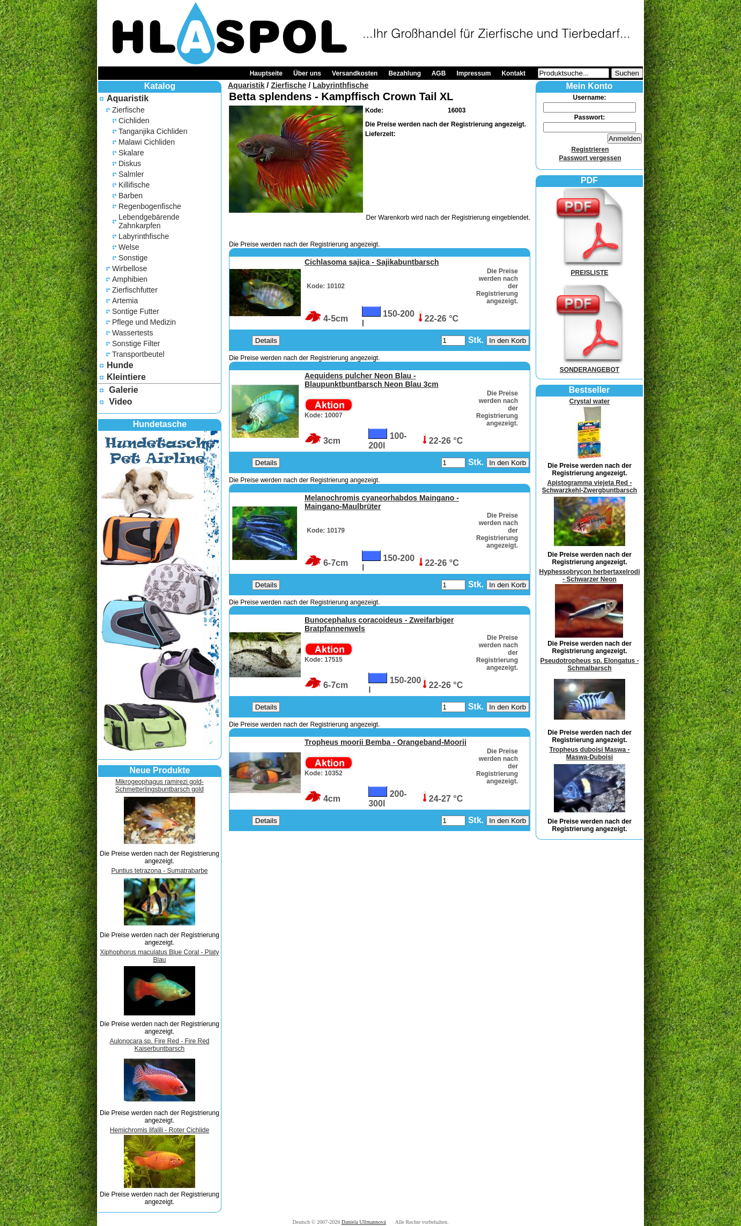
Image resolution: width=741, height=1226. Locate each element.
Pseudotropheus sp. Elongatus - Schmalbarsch (589, 664)
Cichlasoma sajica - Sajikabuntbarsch (372, 262)
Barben (130, 195)
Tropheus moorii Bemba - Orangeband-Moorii (385, 742)
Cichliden (134, 120)
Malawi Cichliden (146, 142)
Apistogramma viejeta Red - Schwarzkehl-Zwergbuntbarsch (589, 486)
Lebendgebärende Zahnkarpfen (149, 221)
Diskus (129, 163)
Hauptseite (266, 73)
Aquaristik (128, 98)
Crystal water (589, 401)
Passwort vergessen (590, 158)
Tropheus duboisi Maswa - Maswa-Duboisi (589, 753)
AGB (439, 73)
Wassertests (132, 332)
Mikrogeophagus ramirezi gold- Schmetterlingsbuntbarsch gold (159, 785)
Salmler (131, 174)
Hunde (120, 365)
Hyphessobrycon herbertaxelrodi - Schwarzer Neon (589, 575)
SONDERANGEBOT (590, 365)
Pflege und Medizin (144, 322)
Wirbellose (129, 268)
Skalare (131, 152)
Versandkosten (354, 73)
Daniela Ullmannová (364, 1222)
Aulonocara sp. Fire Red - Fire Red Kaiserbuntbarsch (159, 1044)
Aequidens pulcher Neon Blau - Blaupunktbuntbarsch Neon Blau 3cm (372, 379)
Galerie (123, 389)
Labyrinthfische (143, 236)
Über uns (307, 73)
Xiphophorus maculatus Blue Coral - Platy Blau (159, 955)
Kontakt (513, 73)
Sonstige (132, 257)
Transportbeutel (138, 354)
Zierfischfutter (135, 290)
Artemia (125, 300)
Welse (128, 247)
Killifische (134, 185)
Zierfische (128, 110)
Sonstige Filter (136, 343)
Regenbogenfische (149, 206)
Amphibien (129, 279)
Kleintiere (126, 377)
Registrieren (590, 149)
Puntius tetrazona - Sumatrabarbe (159, 870)
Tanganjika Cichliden (152, 131)
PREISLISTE (590, 268)
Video (120, 401)
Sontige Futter (135, 311)
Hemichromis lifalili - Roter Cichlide (159, 1130)
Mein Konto (589, 86)
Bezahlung (404, 73)
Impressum (473, 73)
